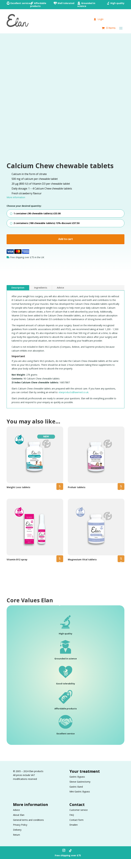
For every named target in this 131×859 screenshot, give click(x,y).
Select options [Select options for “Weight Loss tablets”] (60, 486)
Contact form (76, 819)
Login (98, 19)
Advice (60, 286)
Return (16, 834)
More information (16, 197)
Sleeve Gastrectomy (79, 781)
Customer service (78, 809)
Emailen (73, 824)
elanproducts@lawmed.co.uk (73, 391)
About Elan (18, 814)
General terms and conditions (28, 819)
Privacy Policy (20, 824)
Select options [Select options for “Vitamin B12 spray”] (60, 559)
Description (17, 286)
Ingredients (40, 286)
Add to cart (65, 239)
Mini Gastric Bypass (79, 790)
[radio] (66, 213)
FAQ (71, 814)
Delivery (17, 829)
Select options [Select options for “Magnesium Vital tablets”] (121, 559)
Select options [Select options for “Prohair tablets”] (121, 486)
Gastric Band (76, 786)
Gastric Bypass (77, 776)
